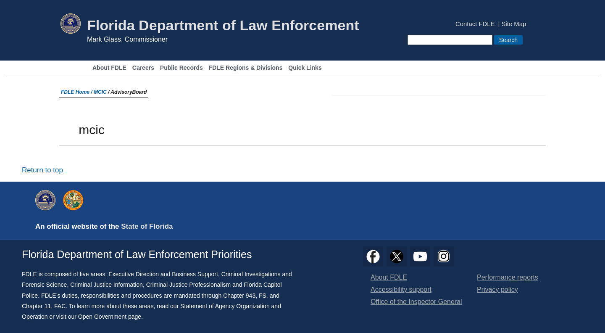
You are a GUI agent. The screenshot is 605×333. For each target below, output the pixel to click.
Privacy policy (497, 289)
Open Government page (109, 316)
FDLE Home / (77, 92)
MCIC (100, 92)
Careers (143, 68)
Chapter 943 (239, 295)
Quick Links (304, 68)
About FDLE (109, 68)
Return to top (42, 170)
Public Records (181, 68)
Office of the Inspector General (416, 301)
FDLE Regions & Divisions (246, 68)
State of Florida (147, 226)
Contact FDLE (475, 24)
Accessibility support (401, 289)
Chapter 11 (36, 306)
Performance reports (507, 277)
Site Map (514, 24)
